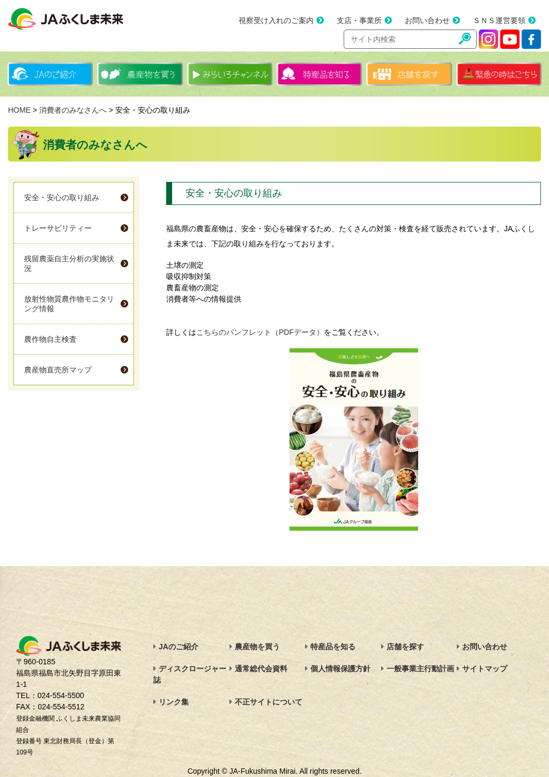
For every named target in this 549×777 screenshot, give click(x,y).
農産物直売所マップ (58, 369)
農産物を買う (257, 646)
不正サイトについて (268, 702)
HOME (19, 110)
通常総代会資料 (261, 668)
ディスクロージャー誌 (189, 674)
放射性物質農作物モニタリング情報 (69, 304)
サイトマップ (484, 668)
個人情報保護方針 (340, 668)
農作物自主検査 (50, 339)
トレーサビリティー (58, 228)
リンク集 (174, 702)
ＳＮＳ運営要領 (499, 20)
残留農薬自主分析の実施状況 (69, 263)
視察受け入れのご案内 (276, 20)
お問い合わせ (427, 20)
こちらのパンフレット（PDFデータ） (260, 332)
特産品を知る (332, 646)
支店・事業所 (359, 20)
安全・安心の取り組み (61, 197)
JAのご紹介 (178, 646)
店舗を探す (405, 646)
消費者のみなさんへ (73, 110)
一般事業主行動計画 (420, 668)
